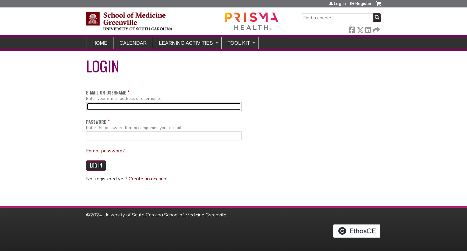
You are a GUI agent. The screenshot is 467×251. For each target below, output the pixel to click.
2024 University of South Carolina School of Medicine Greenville (158, 215)
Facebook (352, 28)
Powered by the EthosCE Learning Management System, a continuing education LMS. (357, 231)
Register (363, 3)
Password (96, 122)
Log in (340, 3)
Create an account (148, 179)
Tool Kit (239, 43)
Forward (376, 28)
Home (99, 43)
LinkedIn (368, 28)
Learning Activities (186, 43)
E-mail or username (106, 92)
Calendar (133, 43)
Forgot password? (105, 151)
